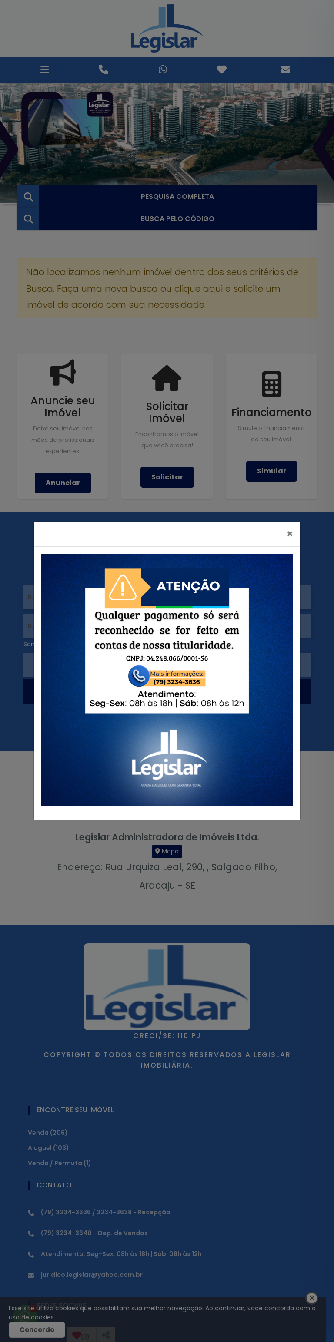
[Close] (290, 534)
